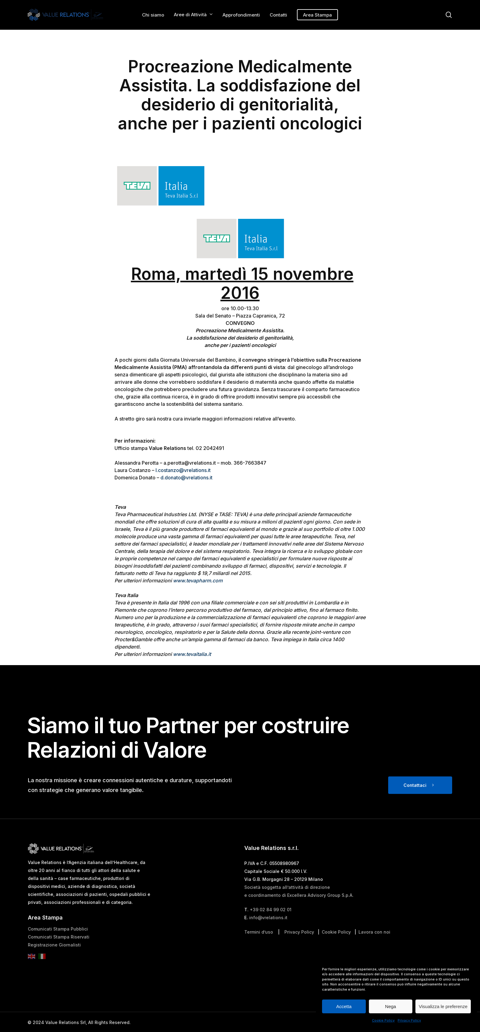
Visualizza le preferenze (443, 1006)
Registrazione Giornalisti (54, 959)
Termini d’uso (258, 946)
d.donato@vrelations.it (186, 477)
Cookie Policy (383, 1020)
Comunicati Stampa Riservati (58, 951)
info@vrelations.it (268, 932)
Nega (390, 1006)
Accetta (343, 1006)
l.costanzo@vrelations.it (183, 470)
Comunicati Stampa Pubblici (58, 943)
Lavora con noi (374, 946)
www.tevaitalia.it (192, 654)
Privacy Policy (409, 1020)
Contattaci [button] (414, 799)
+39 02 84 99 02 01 (270, 924)
